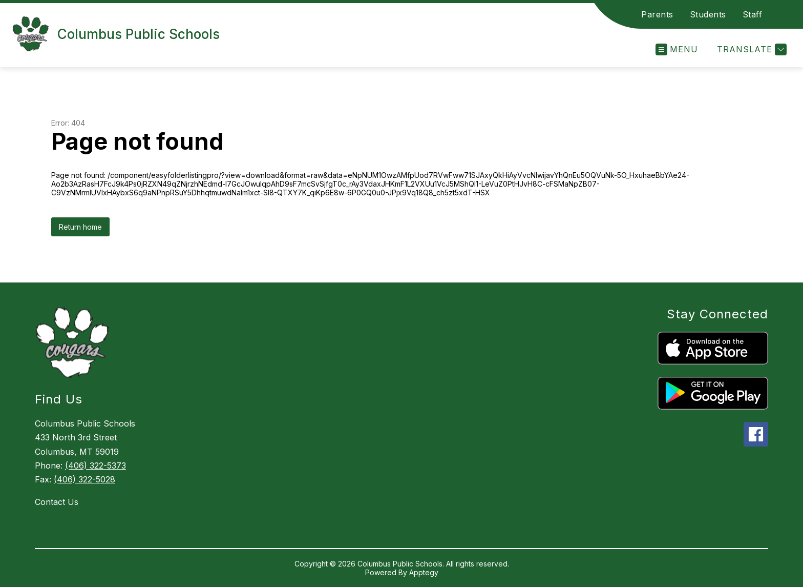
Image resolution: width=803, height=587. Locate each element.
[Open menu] (677, 49)
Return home (80, 226)
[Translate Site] (750, 49)
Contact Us (56, 502)
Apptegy (423, 572)
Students (708, 14)
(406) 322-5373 (95, 465)
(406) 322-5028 (84, 479)
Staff (753, 14)
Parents (657, 14)
